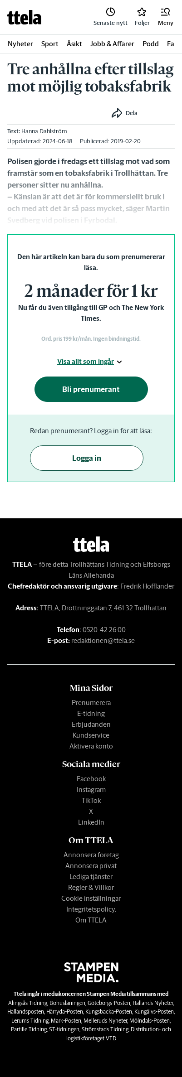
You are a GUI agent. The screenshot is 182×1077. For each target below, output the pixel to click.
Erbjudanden (91, 724)
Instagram (91, 789)
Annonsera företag (91, 854)
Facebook (91, 778)
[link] (24, 17)
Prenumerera (91, 702)
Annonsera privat (91, 865)
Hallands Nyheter (153, 1003)
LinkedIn (91, 822)
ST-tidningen (64, 1029)
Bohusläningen (67, 1003)
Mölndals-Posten (149, 1020)
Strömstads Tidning (105, 1029)
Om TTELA (91, 920)
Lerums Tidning (30, 1020)
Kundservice (91, 735)
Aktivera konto (91, 746)
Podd (151, 43)
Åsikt (74, 43)
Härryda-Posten (64, 1011)
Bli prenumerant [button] (91, 389)
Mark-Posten (66, 1020)
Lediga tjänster (91, 876)
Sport (50, 43)
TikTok (91, 800)
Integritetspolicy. (91, 909)
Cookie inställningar (91, 898)
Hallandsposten (25, 1011)
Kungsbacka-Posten (108, 1011)
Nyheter (20, 43)
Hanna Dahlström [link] (44, 131)
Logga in (86, 458)
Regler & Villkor (91, 887)
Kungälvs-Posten (154, 1011)
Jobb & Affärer (112, 43)
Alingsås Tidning (27, 1003)
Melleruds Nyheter (105, 1020)
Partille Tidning (29, 1029)
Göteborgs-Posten (109, 1003)
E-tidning (91, 713)
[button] (166, 17)
